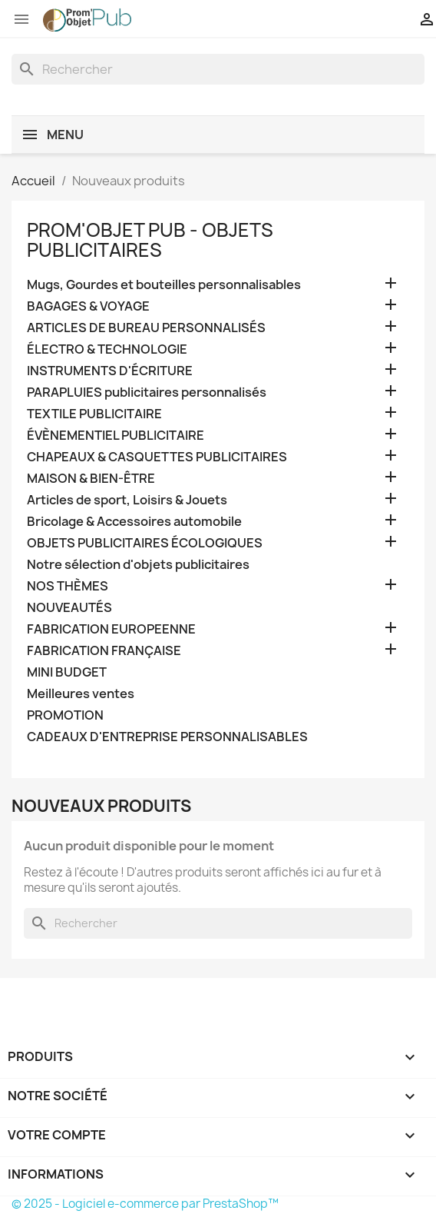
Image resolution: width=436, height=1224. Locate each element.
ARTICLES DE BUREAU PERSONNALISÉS (146, 328)
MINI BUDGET (67, 672)
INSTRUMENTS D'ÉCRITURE (110, 371)
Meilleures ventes (80, 694)
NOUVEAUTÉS (69, 608)
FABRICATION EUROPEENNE (111, 629)
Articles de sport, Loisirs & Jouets (127, 500)
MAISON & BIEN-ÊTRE (91, 479)
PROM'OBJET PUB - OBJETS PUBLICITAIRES (150, 240)
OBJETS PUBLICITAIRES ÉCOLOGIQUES (145, 543)
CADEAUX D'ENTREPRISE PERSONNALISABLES (167, 737)
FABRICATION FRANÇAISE (104, 651)
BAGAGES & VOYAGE (88, 306)
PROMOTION (65, 715)
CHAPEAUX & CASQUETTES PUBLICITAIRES (157, 457)
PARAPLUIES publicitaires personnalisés (146, 392)
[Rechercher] (218, 69)
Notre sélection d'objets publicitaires (138, 565)
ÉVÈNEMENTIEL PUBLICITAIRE (115, 435)
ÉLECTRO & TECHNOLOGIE (107, 349)
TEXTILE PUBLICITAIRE (94, 414)
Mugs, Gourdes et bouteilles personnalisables (164, 285)
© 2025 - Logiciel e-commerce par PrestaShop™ (145, 1204)
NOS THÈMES (67, 586)
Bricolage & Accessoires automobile (134, 522)
